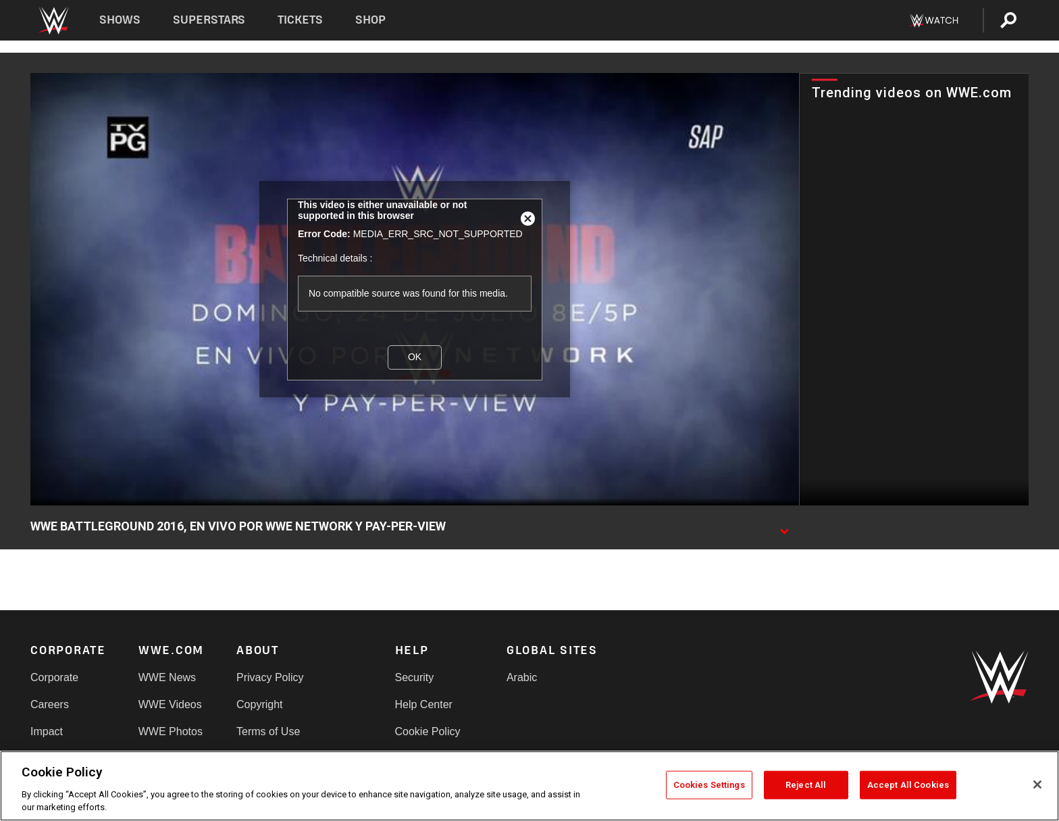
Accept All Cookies (908, 785)
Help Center (424, 704)
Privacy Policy (270, 677)
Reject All (805, 785)
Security (414, 677)
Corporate (54, 677)
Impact (46, 731)
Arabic (522, 677)
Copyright (259, 704)
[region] (529, 786)
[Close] (1037, 784)
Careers (49, 704)
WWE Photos (170, 731)
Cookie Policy (428, 731)
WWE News (167, 677)
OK (414, 356)
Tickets (300, 20)
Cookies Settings (709, 785)
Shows (119, 20)
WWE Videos (170, 704)
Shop (370, 20)
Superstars (209, 20)
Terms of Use (268, 731)
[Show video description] (784, 527)
